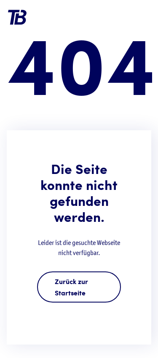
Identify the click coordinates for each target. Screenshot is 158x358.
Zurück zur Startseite (71, 286)
